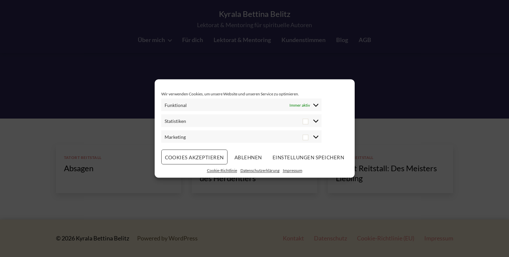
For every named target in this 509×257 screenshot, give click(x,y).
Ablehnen (248, 157)
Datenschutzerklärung (260, 170)
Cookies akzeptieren (194, 157)
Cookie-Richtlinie (222, 170)
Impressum (292, 170)
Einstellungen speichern (308, 157)
